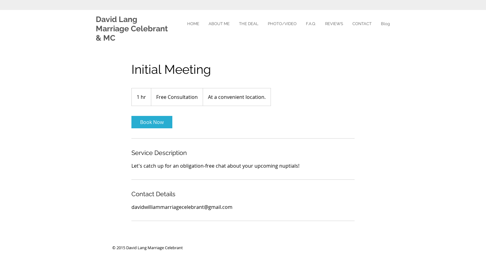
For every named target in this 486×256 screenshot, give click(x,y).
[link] (151, 122)
